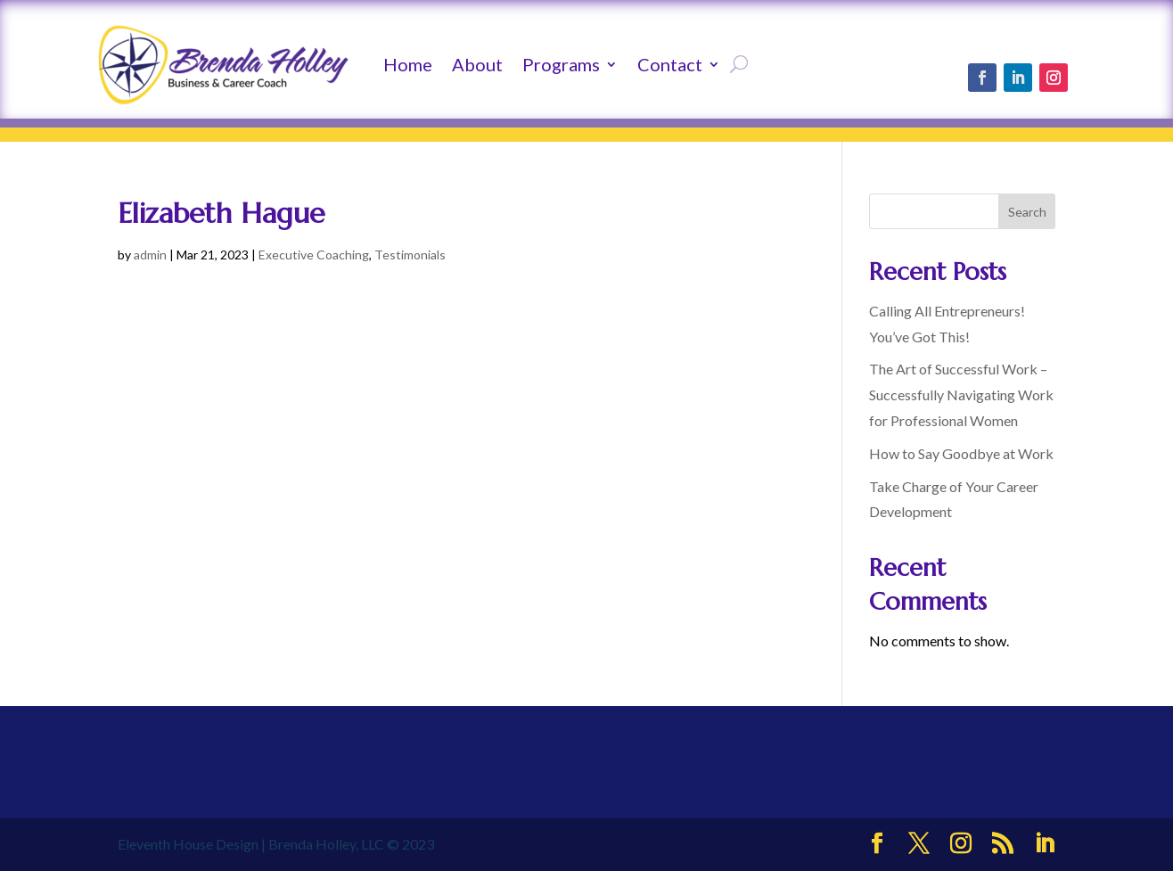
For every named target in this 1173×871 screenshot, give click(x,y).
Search (1027, 211)
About (477, 64)
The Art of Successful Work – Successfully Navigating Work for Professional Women (961, 394)
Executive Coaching (313, 254)
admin (150, 254)
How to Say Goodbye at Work (961, 453)
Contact (669, 64)
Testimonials (410, 254)
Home (407, 64)
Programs (561, 64)
